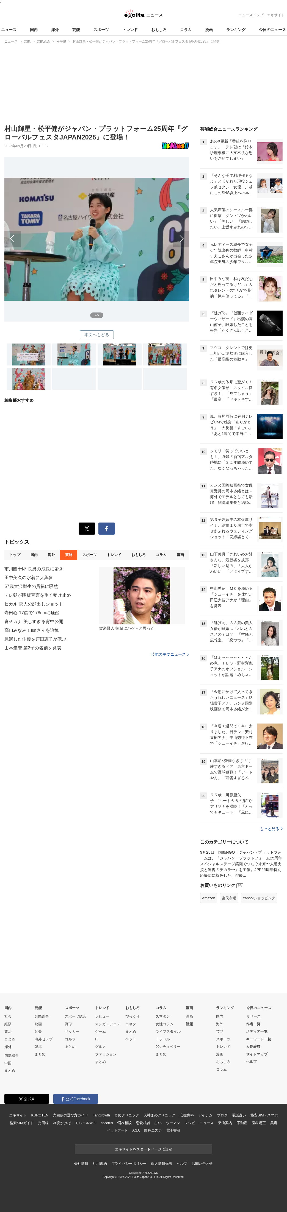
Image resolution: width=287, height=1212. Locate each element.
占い (158, 1123)
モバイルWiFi (85, 1123)
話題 (189, 1024)
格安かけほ (62, 1123)
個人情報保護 (161, 1163)
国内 (34, 29)
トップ (14, 555)
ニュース (8, 29)
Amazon (208, 898)
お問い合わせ (202, 1163)
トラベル (163, 1039)
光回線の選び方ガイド (70, 1115)
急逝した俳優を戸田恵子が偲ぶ (35, 639)
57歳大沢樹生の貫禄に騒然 (31, 586)
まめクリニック (126, 1115)
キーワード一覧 (258, 1039)
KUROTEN (39, 1115)
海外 (55, 29)
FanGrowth (101, 1115)
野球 (68, 1024)
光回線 (43, 1123)
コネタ (130, 1024)
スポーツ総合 (75, 1016)
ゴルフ (70, 1039)
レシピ (189, 1123)
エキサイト (276, 15)
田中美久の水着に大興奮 (28, 577)
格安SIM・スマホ (264, 1115)
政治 (8, 1031)
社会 (8, 1016)
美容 (273, 1123)
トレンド (130, 29)
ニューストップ (250, 15)
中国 (8, 1063)
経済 (8, 1024)
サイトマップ (256, 1054)
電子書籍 (173, 1130)
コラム (186, 29)
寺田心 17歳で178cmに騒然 (31, 612)
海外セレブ (44, 1039)
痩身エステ (153, 1130)
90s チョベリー (168, 1047)
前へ (50, 233)
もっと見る (271, 828)
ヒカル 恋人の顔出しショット (33, 604)
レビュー (102, 1016)
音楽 (38, 1031)
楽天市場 (229, 898)
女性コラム (164, 1024)
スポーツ (101, 29)
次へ (143, 233)
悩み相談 (124, 1123)
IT (96, 1039)
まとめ (9, 1039)
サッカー (72, 1031)
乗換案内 (225, 1123)
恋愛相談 (143, 1123)
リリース (253, 1016)
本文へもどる (96, 334)
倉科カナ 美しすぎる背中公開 (33, 621)
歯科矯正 (259, 1123)
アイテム (205, 1115)
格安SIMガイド (22, 1123)
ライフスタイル (168, 1031)
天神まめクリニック (159, 1115)
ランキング (235, 29)
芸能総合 (42, 1016)
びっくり (132, 1016)
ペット (130, 1039)
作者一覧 (253, 1024)
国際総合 (11, 1055)
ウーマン (173, 1123)
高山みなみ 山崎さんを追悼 (31, 630)
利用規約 (100, 1163)
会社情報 (81, 1163)
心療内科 (187, 1115)
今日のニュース (272, 29)
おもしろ (159, 29)
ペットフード (117, 1130)
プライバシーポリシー (129, 1163)
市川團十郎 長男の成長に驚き (33, 568)
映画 (38, 1024)
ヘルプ (251, 1062)
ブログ (222, 1115)
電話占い (239, 1115)
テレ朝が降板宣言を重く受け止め (37, 595)
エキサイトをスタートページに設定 (143, 1149)
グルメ (100, 1047)
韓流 (38, 1047)
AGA (136, 1130)
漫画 (209, 29)
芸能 (76, 29)
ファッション (106, 1054)
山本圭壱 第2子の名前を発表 (32, 648)
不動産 (242, 1123)
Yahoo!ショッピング (259, 898)
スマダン (163, 1016)
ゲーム (100, 1031)
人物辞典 (253, 1047)
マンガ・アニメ (107, 1024)
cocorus (107, 1123)
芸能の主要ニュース (170, 654)
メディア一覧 (256, 1031)
